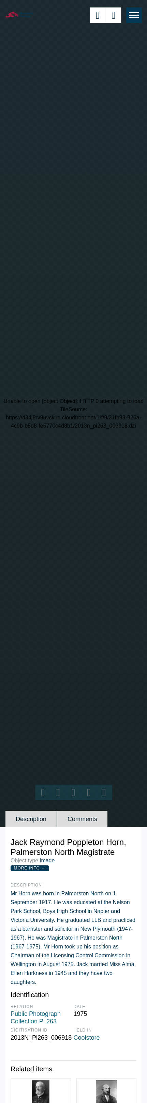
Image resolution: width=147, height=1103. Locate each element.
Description (31, 819)
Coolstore (87, 1037)
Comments (82, 819)
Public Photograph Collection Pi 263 (36, 1017)
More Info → (30, 868)
